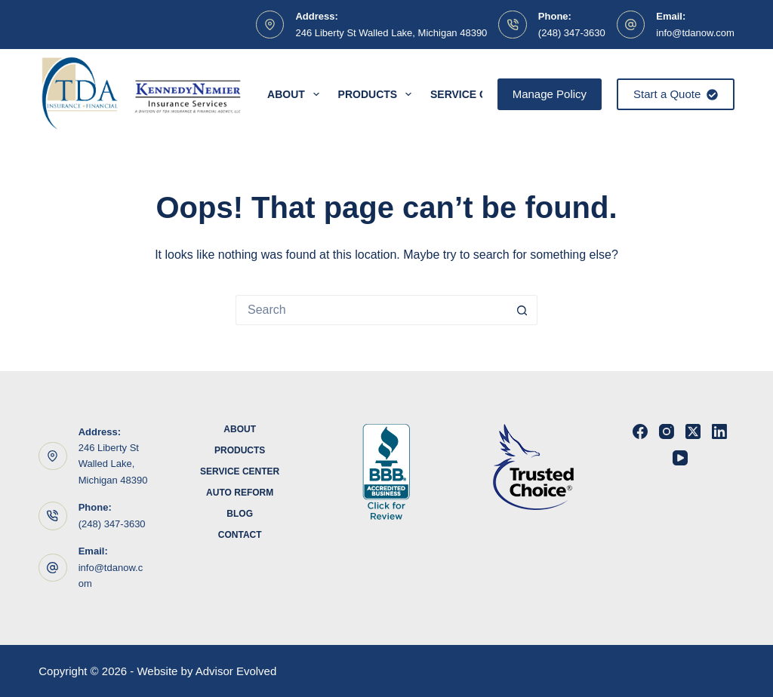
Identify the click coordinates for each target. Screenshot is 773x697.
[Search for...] (371, 310)
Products (377, 94)
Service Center (239, 471)
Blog (239, 513)
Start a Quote (675, 94)
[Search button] (522, 310)
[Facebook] (640, 431)
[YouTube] (680, 457)
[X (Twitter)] (693, 431)
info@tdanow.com (695, 32)
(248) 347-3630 (571, 32)
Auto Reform (239, 492)
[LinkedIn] (719, 431)
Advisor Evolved (236, 671)
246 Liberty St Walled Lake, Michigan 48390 (391, 32)
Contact (240, 535)
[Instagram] (666, 431)
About (296, 94)
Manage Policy (550, 94)
